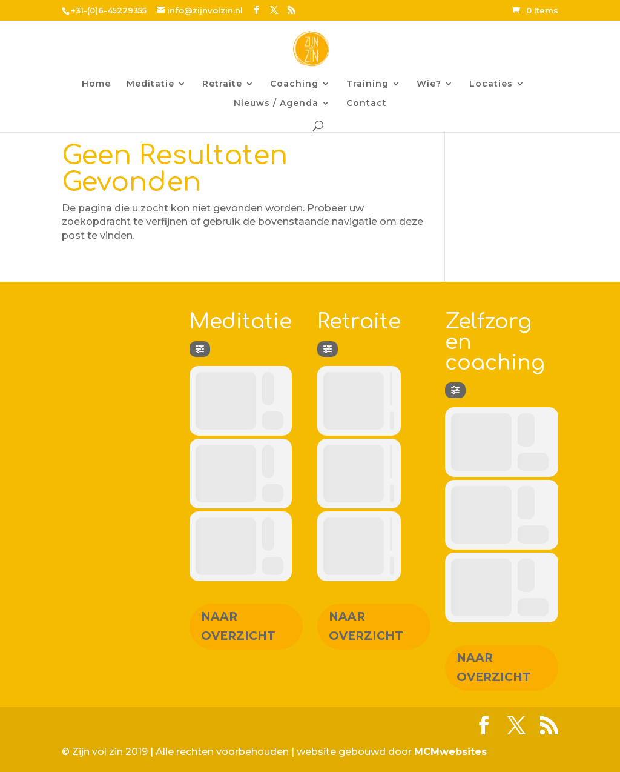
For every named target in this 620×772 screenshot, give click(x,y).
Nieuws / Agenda (276, 103)
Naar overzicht (238, 626)
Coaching (294, 84)
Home (96, 84)
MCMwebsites (450, 751)
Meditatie (150, 84)
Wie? (429, 84)
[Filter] (200, 349)
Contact (366, 103)
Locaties (491, 84)
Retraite (222, 84)
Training (367, 84)
